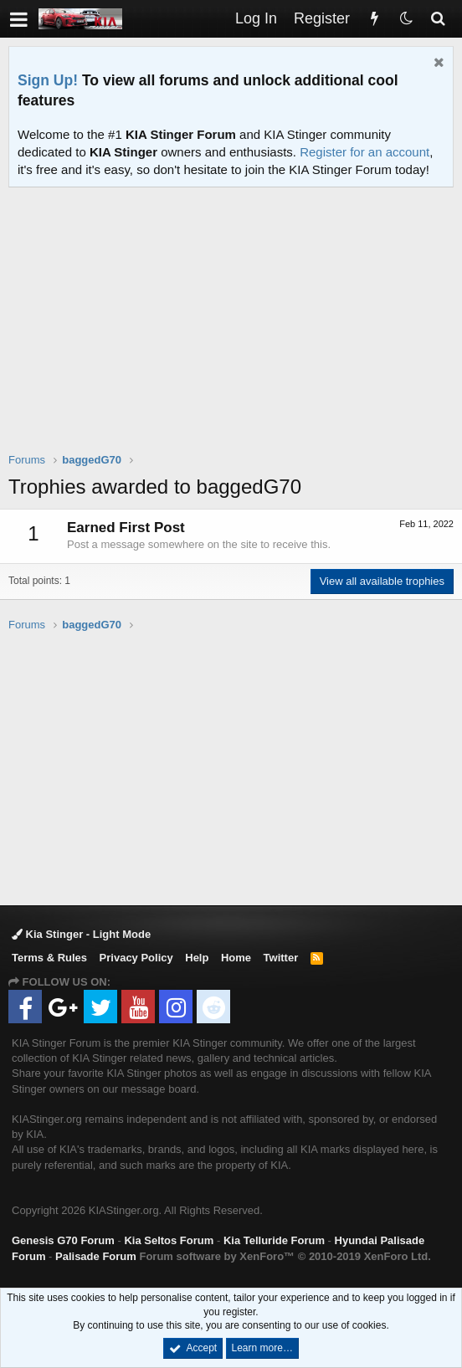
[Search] (438, 19)
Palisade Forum (95, 1256)
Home (236, 957)
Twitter (281, 957)
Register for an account (364, 152)
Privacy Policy (136, 957)
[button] (18, 19)
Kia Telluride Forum (274, 1240)
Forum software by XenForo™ (284, 1256)
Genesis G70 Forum (63, 1240)
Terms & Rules (49, 957)
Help (196, 957)
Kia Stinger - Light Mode (81, 934)
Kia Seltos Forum (168, 1240)
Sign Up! (48, 80)
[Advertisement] (235, 330)
